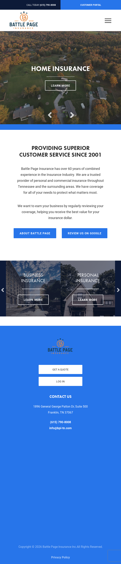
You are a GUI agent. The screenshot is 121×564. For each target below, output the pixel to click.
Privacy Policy (60, 557)
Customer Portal (90, 4)
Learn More (60, 85)
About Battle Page (35, 233)
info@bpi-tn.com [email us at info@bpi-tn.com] (60, 428)
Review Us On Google (84, 233)
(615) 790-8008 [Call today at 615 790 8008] (48, 4)
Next (72, 112)
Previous (49, 112)
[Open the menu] (108, 20)
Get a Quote (60, 369)
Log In (60, 381)
